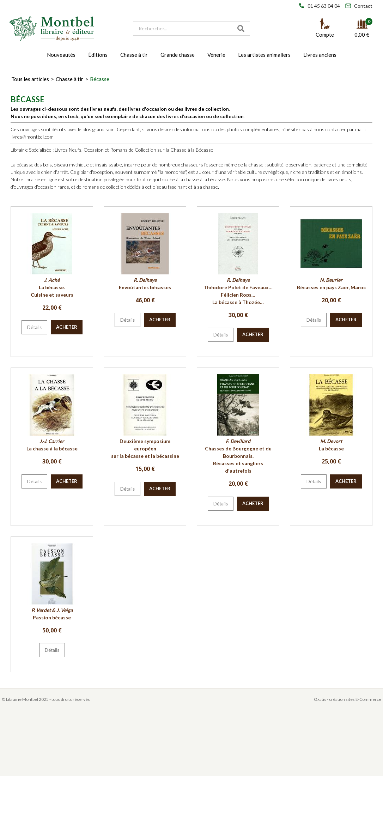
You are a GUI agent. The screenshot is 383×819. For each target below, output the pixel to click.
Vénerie (216, 54)
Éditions (98, 54)
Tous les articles (30, 79)
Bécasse (99, 79)
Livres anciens (319, 54)
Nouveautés (61, 54)
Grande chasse (177, 54)
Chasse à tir (134, 54)
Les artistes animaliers (264, 54)
